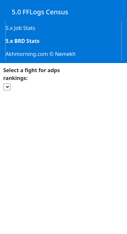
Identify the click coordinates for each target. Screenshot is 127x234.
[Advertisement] (64, 137)
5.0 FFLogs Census (40, 11)
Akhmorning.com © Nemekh (41, 54)
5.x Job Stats (20, 28)
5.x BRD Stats (22, 41)
